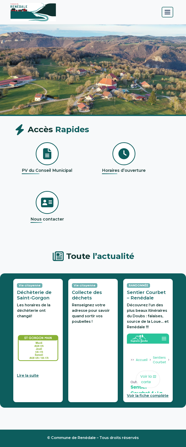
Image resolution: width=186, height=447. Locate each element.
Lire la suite (28, 375)
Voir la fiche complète (148, 395)
